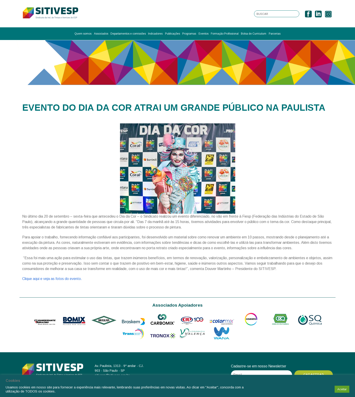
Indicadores (155, 33)
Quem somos (82, 33)
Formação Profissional (225, 33)
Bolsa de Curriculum (253, 33)
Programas (189, 33)
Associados (101, 33)
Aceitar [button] (342, 389)
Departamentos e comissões (128, 33)
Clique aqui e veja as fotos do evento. (52, 279)
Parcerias (275, 33)
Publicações (172, 33)
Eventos (204, 33)
